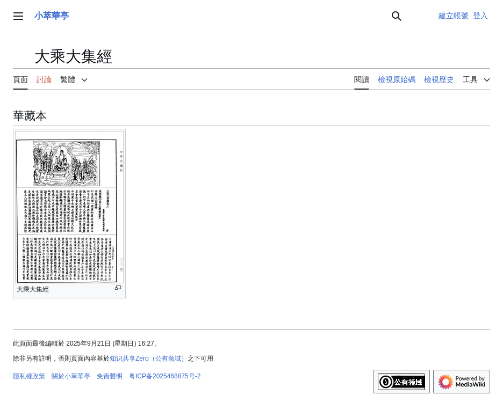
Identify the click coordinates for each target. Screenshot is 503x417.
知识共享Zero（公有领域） (149, 358)
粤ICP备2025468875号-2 (164, 376)
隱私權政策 (29, 376)
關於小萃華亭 (71, 376)
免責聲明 (110, 376)
